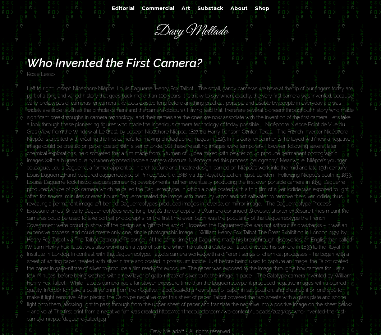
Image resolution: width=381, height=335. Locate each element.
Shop (262, 8)
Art (186, 8)
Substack (210, 8)
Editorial (123, 8)
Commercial (158, 8)
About (239, 8)
